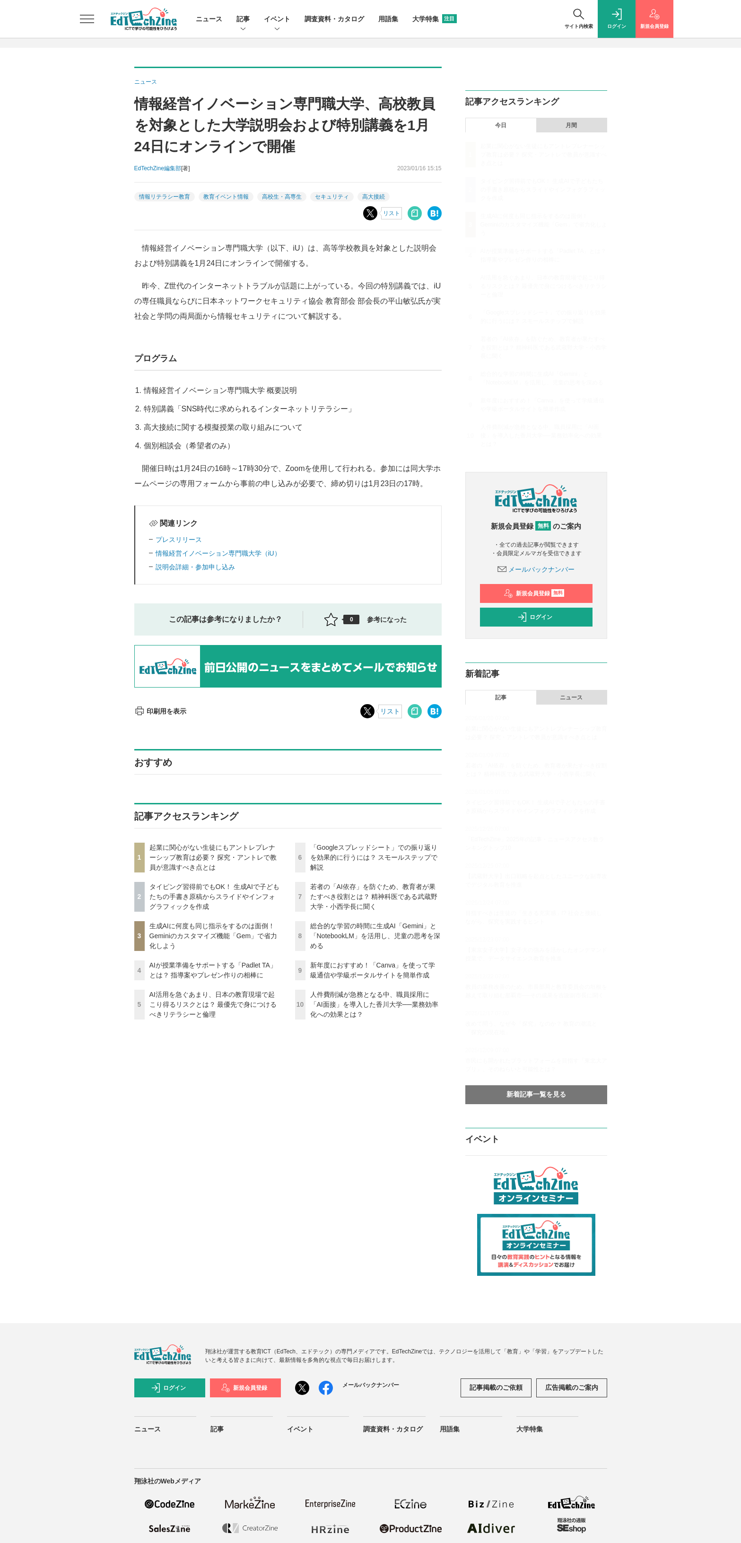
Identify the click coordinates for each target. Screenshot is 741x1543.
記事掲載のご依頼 (496, 1387)
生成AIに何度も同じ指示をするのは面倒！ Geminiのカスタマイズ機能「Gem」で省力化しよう (213, 936)
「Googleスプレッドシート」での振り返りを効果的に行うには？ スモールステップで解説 (374, 857)
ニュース (209, 19)
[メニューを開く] (87, 19)
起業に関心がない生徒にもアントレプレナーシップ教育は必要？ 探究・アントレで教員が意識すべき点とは (213, 857)
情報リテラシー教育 (164, 196)
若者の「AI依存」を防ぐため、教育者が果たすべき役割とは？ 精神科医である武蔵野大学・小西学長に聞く (374, 896)
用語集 (388, 19)
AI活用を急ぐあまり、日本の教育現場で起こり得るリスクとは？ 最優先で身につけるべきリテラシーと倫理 (213, 1004)
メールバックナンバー (536, 569)
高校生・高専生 (282, 196)
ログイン (534, 617)
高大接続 (373, 196)
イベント (277, 19)
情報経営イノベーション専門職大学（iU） (218, 553)
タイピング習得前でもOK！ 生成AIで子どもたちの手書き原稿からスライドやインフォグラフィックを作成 (214, 896)
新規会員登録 (534, 593)
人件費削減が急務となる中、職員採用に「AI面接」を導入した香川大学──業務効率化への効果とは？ (374, 1004)
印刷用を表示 (160, 711)
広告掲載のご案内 (571, 1387)
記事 (243, 19)
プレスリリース (179, 539)
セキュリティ (332, 196)
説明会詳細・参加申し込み (195, 567)
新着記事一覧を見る (536, 1094)
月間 (571, 125)
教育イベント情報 (226, 196)
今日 (500, 125)
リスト (391, 213)
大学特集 (434, 19)
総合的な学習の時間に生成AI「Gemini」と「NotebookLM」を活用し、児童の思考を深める (375, 936)
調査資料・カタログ (334, 19)
